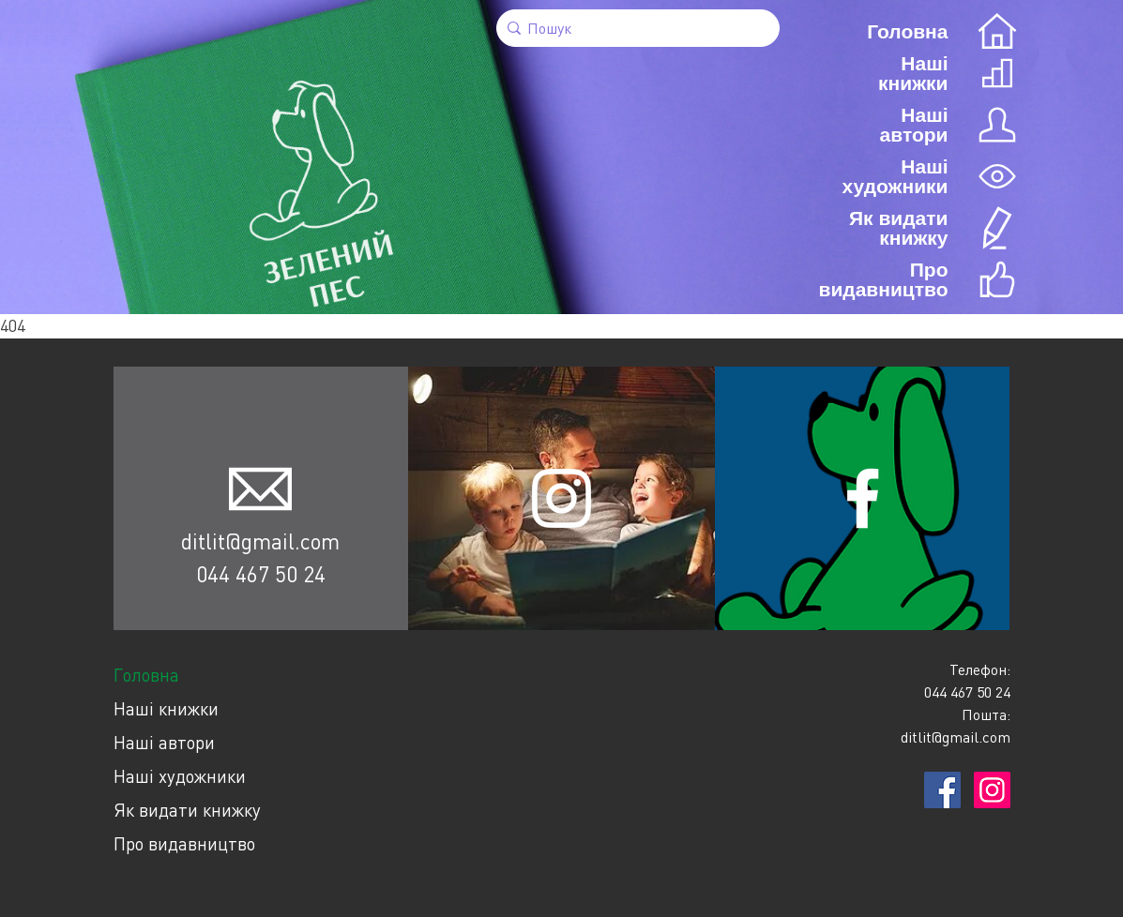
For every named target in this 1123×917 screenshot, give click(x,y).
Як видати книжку (187, 809)
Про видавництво (184, 843)
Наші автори (164, 742)
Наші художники (180, 776)
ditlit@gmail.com (260, 541)
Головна (146, 674)
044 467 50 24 (261, 574)
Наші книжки (166, 708)
